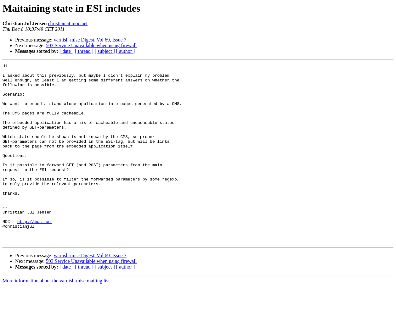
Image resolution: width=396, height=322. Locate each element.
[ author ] (125, 51)
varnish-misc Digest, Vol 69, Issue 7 (90, 39)
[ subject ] (105, 51)
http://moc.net (34, 253)
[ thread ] (84, 51)
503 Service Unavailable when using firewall (91, 45)
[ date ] (66, 51)
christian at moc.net (68, 23)
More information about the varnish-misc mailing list (56, 316)
